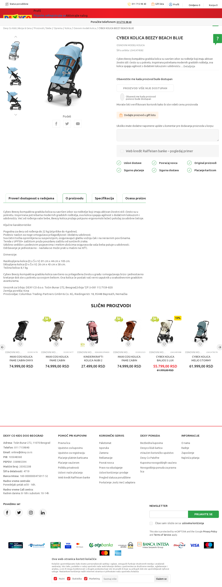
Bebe (49, 28)
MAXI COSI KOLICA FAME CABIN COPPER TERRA (129, 369)
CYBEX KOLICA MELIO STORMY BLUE (201, 369)
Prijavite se (203, 523)
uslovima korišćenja (193, 532)
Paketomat (105, 452)
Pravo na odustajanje (111, 476)
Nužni (62, 579)
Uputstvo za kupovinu (70, 457)
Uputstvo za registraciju (71, 462)
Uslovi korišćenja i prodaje (113, 481)
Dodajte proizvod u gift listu (137, 115)
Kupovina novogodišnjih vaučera (158, 471)
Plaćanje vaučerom (68, 471)
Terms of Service (162, 544)
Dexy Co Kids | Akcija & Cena (17, 28)
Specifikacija (47, 198)
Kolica (68, 28)
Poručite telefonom (103, 21)
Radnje (185, 457)
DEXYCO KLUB (113, 13)
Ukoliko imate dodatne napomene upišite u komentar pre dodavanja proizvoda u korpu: (165, 125)
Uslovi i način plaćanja (70, 481)
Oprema (58, 28)
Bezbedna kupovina (151, 452)
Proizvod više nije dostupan (145, 88)
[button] (20, 353)
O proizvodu (18, 198)
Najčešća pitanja (190, 466)
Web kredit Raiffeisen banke (74, 486)
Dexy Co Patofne (149, 466)
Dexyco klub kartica (151, 457)
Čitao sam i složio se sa (179, 532)
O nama (185, 452)
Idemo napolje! (86, 13)
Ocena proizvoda (81, 198)
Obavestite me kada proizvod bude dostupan (144, 79)
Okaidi (134, 13)
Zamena (103, 462)
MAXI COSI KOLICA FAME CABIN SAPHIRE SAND (57, 369)
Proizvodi (39, 28)
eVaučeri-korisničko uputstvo (157, 462)
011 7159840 (21, 456)
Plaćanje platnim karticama (73, 466)
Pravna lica (64, 452)
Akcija (65, 13)
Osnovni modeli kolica (84, 28)
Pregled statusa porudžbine (115, 486)
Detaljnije (189, 66)
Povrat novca (106, 471)
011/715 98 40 (124, 22)
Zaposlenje (187, 462)
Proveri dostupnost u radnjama (32, 207)
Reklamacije (106, 466)
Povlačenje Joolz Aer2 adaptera (117, 491)
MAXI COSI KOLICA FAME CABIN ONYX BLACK (21, 369)
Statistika (77, 579)
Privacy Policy (210, 540)
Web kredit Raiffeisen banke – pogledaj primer (159, 151)
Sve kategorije (46, 13)
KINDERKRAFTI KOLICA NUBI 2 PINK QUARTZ (93, 369)
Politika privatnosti (68, 476)
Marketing (94, 579)
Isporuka (104, 457)
